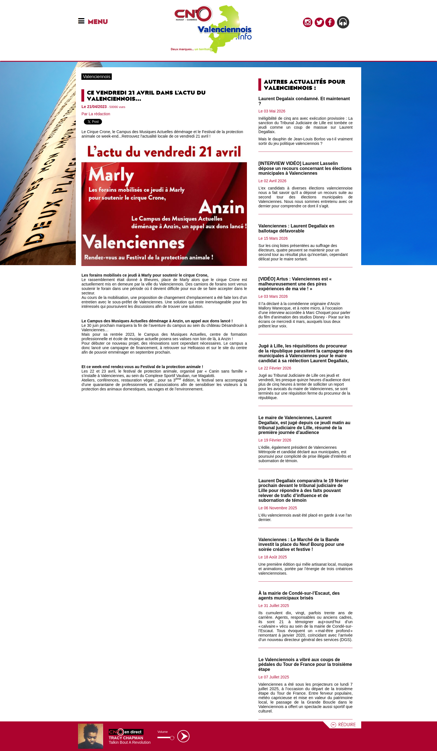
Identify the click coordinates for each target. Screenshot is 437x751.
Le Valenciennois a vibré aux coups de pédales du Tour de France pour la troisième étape (305, 664)
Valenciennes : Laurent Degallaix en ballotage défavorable (296, 228)
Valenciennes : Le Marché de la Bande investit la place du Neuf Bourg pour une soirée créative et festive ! (301, 544)
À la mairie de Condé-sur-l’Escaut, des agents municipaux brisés (299, 596)
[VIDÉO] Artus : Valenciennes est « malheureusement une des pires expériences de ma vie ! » (295, 284)
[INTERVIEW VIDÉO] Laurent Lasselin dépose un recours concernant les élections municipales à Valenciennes (304, 168)
